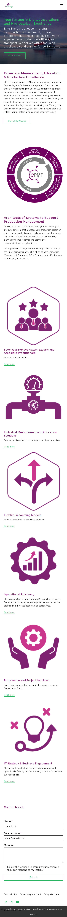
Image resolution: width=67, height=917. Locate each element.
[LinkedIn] (6, 902)
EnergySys (35, 99)
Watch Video (14, 55)
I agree (33, 914)
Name (8, 878)
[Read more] (33, 321)
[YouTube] (17, 902)
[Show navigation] (61, 5)
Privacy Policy (10, 894)
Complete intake (51, 894)
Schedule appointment (30, 894)
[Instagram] (11, 902)
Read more (9, 369)
